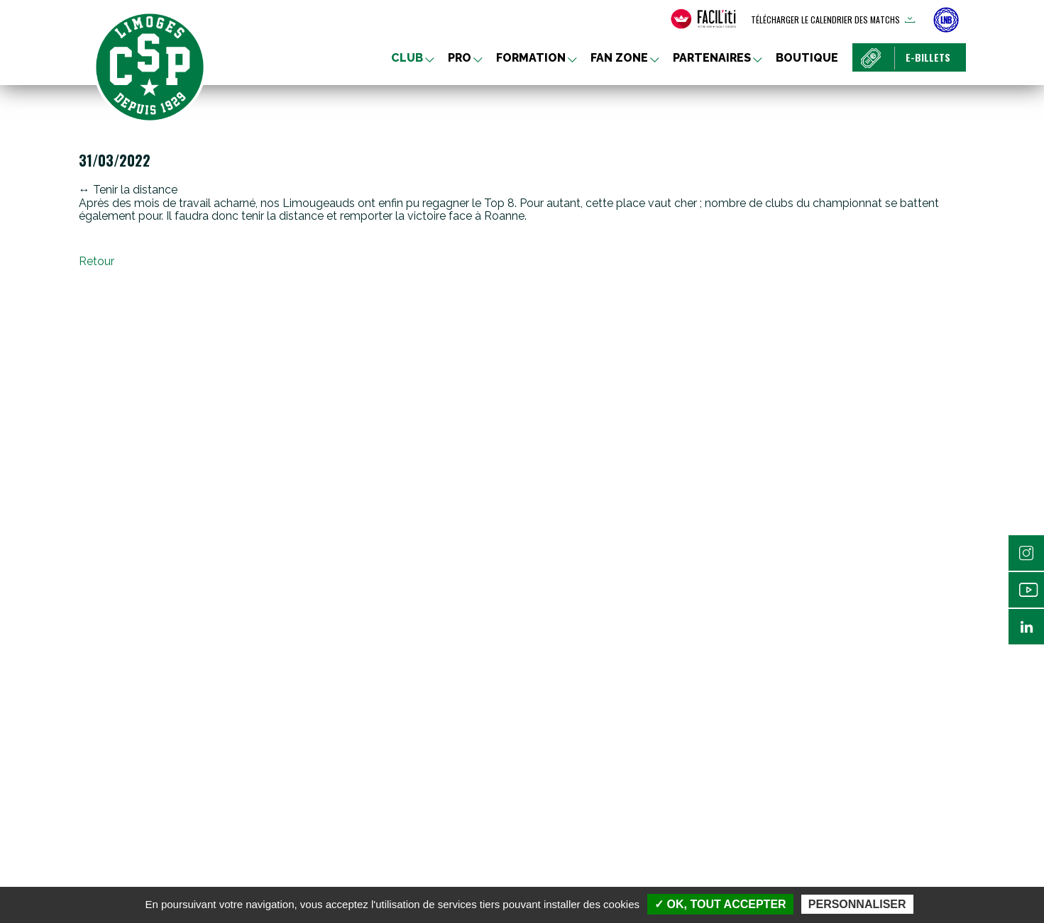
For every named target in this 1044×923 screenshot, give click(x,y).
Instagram (1026, 553)
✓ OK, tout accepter (720, 904)
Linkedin (1026, 626)
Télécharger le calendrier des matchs (825, 19)
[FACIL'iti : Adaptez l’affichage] (703, 19)
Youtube (1026, 590)
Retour (96, 261)
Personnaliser (857, 904)
